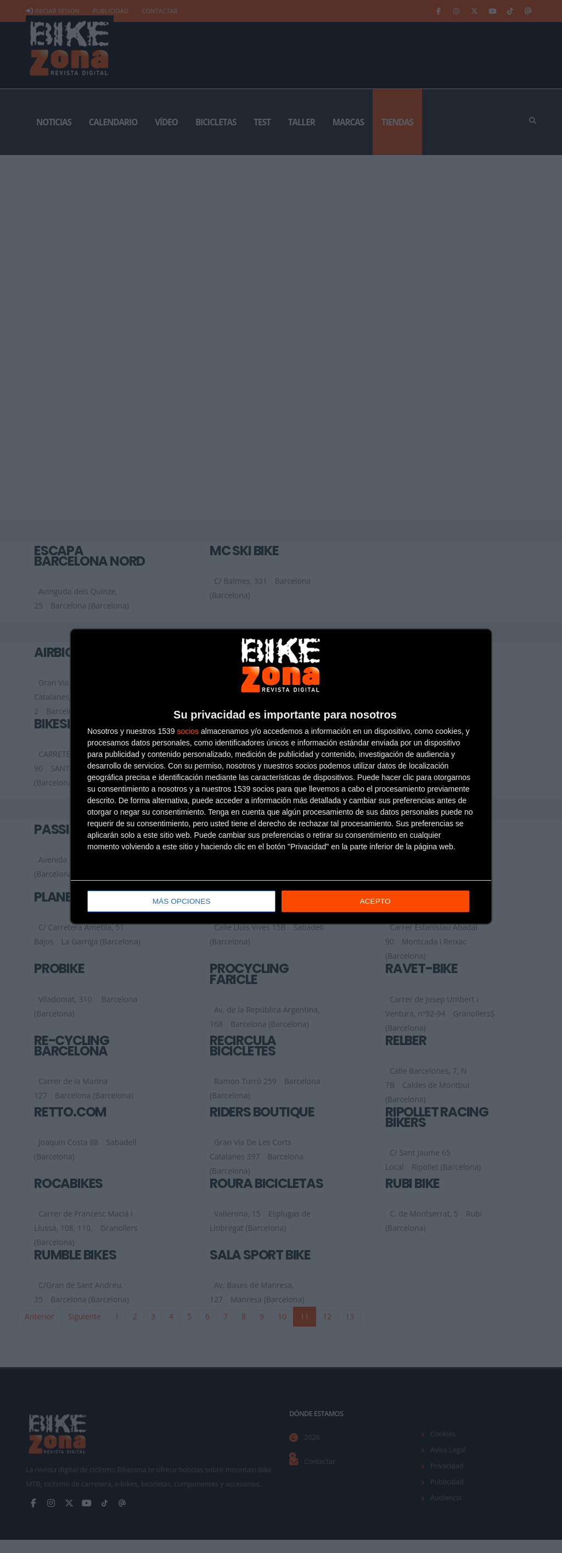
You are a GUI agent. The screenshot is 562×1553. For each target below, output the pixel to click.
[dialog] (281, 776)
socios (188, 732)
